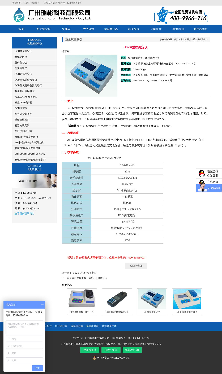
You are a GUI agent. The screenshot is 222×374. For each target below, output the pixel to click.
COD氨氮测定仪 (23, 74)
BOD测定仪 (21, 108)
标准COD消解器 (23, 102)
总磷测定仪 (21, 62)
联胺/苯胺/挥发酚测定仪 (27, 148)
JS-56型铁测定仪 (152, 312)
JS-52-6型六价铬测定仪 (84, 272)
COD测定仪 (61, 326)
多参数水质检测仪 (24, 91)
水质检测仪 (201, 29)
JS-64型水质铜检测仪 (187, 312)
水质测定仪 (44, 29)
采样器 (66, 29)
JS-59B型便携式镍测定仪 (117, 312)
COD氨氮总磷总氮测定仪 (28, 85)
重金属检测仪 (22, 119)
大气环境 (88, 29)
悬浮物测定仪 (22, 125)
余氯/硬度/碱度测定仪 (26, 137)
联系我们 (178, 29)
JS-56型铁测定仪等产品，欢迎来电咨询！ (65, 3)
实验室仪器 (111, 29)
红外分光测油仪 (23, 114)
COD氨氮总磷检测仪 (26, 79)
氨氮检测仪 (92, 326)
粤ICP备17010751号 (138, 338)
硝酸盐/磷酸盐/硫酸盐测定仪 (30, 154)
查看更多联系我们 (24, 213)
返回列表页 (136, 265)
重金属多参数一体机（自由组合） (90, 278)
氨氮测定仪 (21, 57)
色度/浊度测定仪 (23, 131)
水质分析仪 (46, 326)
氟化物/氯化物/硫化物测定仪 (30, 159)
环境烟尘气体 (109, 326)
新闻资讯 (133, 29)
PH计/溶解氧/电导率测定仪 (29, 142)
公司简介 (155, 29)
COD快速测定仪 (23, 51)
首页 (21, 29)
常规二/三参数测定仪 (26, 97)
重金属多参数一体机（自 (82, 312)
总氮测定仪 (21, 68)
